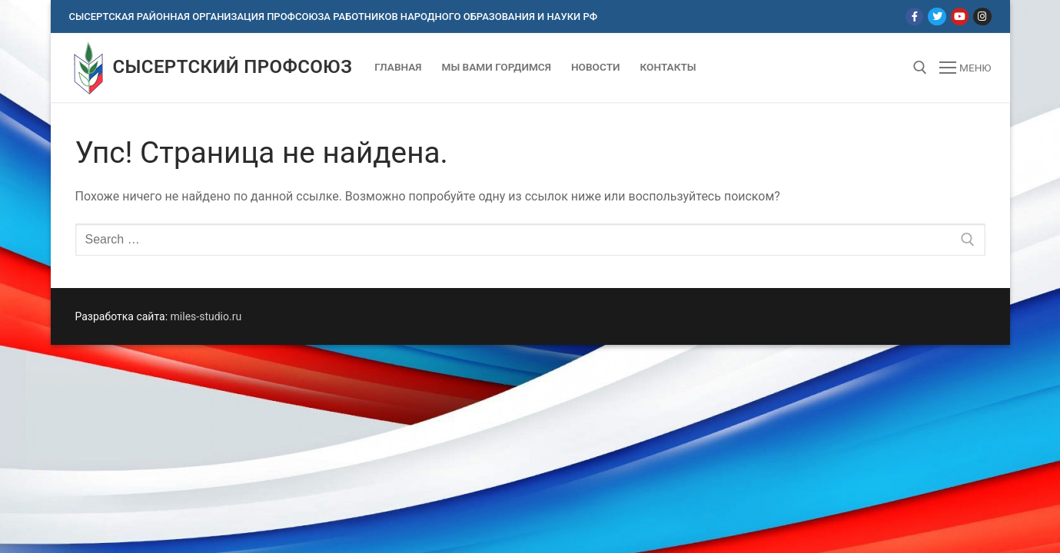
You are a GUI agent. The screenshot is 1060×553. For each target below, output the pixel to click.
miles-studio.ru (206, 316)
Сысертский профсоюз (233, 67)
